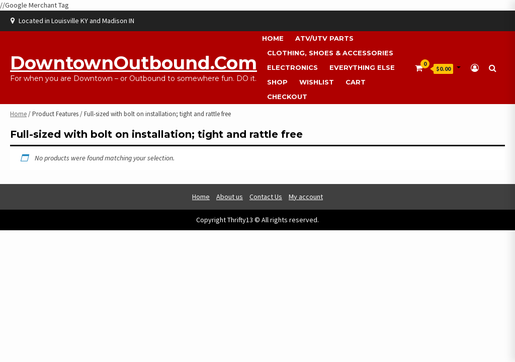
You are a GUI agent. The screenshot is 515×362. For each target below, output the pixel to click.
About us (229, 196)
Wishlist (316, 82)
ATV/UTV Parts (324, 38)
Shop (277, 82)
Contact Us (265, 196)
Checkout (287, 97)
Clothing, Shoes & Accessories (330, 53)
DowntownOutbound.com (133, 63)
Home (273, 38)
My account (306, 196)
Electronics (292, 67)
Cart (356, 82)
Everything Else (362, 67)
